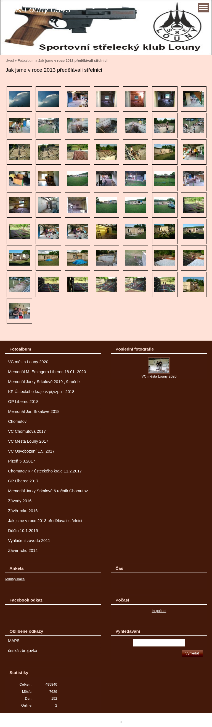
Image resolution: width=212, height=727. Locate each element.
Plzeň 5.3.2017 (21, 461)
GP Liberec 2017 (23, 481)
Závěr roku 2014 (23, 550)
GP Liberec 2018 (23, 401)
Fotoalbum (26, 60)
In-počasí (159, 611)
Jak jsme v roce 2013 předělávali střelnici (45, 520)
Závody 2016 (19, 501)
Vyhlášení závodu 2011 (29, 540)
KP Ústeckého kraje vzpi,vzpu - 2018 (41, 391)
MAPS (14, 640)
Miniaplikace (15, 579)
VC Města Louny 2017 (28, 441)
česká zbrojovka (22, 650)
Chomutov (17, 421)
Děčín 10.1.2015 (23, 530)
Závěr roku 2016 (23, 511)
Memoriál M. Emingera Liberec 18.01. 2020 (47, 372)
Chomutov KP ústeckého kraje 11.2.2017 (45, 471)
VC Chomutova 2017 (27, 431)
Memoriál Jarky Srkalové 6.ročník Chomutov (48, 491)
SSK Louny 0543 (37, 9)
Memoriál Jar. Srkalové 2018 (34, 411)
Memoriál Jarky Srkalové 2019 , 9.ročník (44, 381)
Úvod (10, 60)
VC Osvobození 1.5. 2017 (31, 451)
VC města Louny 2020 (28, 362)
